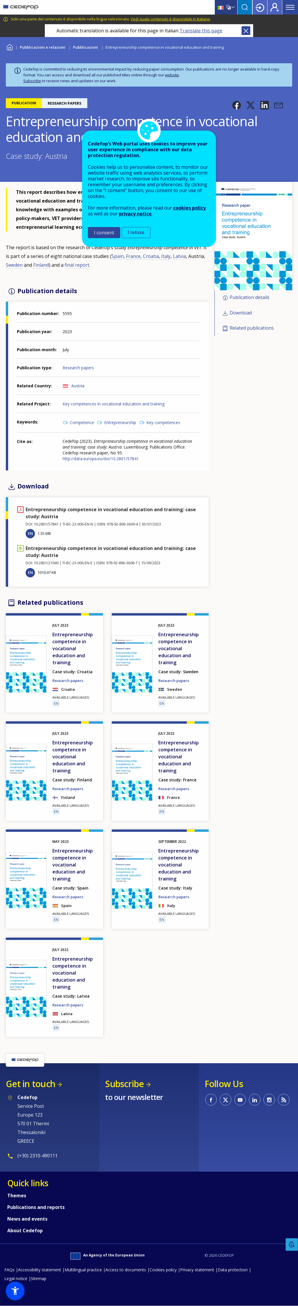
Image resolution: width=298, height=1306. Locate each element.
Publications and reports (36, 1207)
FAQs (9, 1269)
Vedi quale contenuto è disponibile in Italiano (170, 19)
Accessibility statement (39, 1269)
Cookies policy (163, 1269)
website (172, 75)
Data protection (233, 1269)
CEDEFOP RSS (284, 1099)
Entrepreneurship (120, 422)
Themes (16, 1195)
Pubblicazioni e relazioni (42, 47)
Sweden (14, 265)
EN (30, 533)
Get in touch (30, 1084)
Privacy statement (197, 1269)
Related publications (252, 328)
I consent (104, 232)
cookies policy (189, 208)
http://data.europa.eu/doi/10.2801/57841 (101, 458)
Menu (290, 7)
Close (246, 30)
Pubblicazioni (85, 47)
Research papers (78, 367)
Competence (82, 422)
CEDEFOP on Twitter (225, 1099)
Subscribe (32, 80)
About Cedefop (25, 1230)
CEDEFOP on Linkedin (254, 1099)
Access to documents (125, 1269)
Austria (77, 386)
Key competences (163, 422)
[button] (236, 105)
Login (260, 7)
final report (77, 265)
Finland (41, 265)
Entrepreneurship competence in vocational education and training (72, 648)
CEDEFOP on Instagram (269, 1099)
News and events (27, 1219)
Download (241, 313)
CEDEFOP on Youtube (240, 1099)
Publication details (249, 297)
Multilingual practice (83, 1269)
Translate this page (201, 30)
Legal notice (15, 1278)
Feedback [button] (292, 1244)
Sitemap (38, 1278)
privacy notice (135, 213)
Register (274, 7)
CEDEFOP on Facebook (211, 1099)
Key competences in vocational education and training (113, 404)
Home (9, 46)
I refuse (136, 232)
